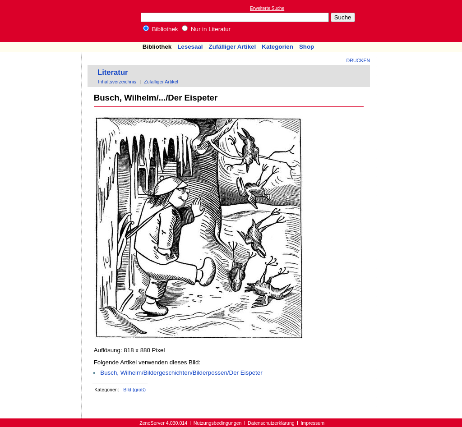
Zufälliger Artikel (232, 46)
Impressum (312, 423)
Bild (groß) (134, 389)
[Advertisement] (420, 20)
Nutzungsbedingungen (218, 423)
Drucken (358, 60)
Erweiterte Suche (267, 8)
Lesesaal (190, 46)
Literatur (112, 72)
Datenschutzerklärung (271, 423)
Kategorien (277, 46)
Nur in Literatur (206, 29)
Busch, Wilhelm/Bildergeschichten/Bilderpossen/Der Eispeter (181, 372)
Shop (306, 46)
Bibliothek (160, 29)
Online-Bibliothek (43, 21)
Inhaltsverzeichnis (117, 81)
